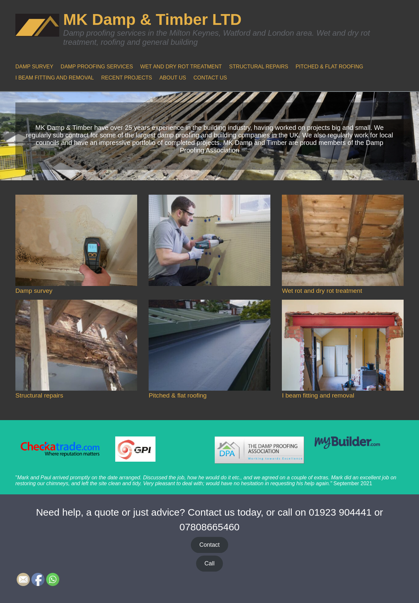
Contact (209, 544)
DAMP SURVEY (34, 66)
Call (209, 563)
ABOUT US (172, 77)
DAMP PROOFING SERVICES (97, 66)
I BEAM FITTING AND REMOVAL (54, 77)
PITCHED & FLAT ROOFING (329, 66)
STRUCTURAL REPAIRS (258, 66)
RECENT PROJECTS (126, 77)
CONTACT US (210, 77)
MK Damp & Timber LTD (152, 19)
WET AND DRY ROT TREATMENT (181, 66)
